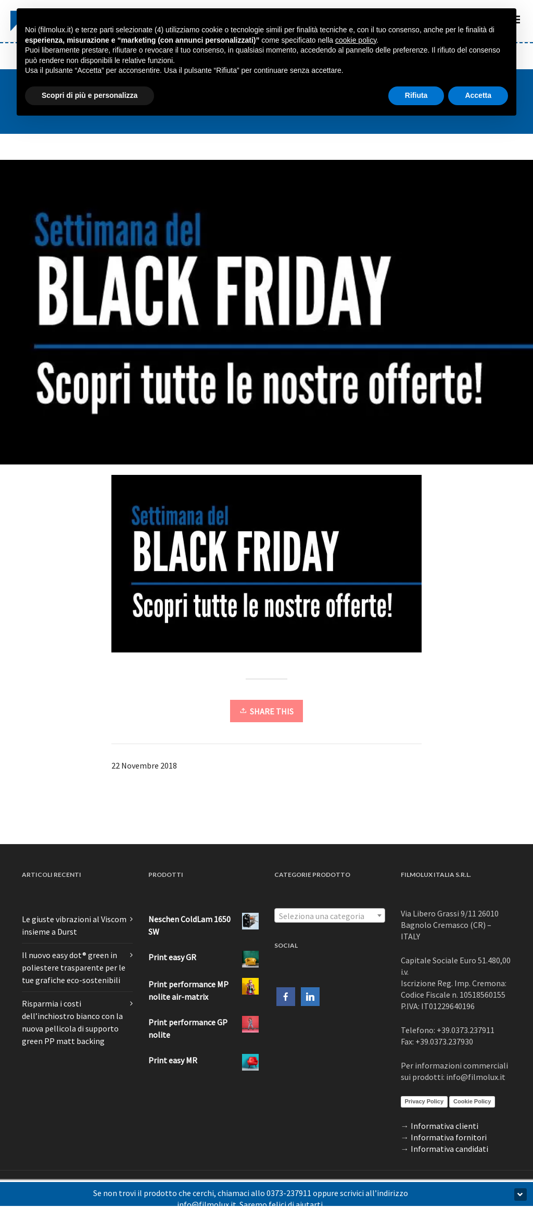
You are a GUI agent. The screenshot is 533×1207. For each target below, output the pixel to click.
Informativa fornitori (449, 1137)
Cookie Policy (472, 1101)
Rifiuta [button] (416, 95)
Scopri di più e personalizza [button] (89, 95)
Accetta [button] (478, 95)
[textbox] (330, 916)
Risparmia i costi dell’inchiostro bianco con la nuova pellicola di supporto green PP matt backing (72, 1022)
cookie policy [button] (355, 40)
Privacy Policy (424, 1101)
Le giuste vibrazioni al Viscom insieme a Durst (74, 925)
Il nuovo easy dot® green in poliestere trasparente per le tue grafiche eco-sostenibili (73, 967)
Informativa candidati (449, 1148)
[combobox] (329, 915)
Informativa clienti (444, 1126)
